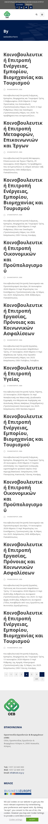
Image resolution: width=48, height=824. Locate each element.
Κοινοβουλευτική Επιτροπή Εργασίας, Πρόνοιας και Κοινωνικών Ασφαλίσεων (22, 319)
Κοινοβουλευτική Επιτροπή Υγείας (22, 373)
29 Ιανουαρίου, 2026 (14, 152)
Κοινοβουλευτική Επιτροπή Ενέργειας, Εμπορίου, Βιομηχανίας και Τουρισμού (23, 68)
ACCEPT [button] (32, 819)
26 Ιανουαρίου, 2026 (14, 277)
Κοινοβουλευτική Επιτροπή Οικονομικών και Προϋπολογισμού (22, 256)
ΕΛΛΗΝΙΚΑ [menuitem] (19, 5)
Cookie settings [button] (15, 819)
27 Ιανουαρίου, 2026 (14, 215)
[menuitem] (20, 4)
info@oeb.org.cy (17, 772)
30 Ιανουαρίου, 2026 (14, 89)
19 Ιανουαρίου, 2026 (14, 451)
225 (36, 679)
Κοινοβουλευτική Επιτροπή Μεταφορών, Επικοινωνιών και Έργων (22, 134)
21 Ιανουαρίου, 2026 (14, 386)
